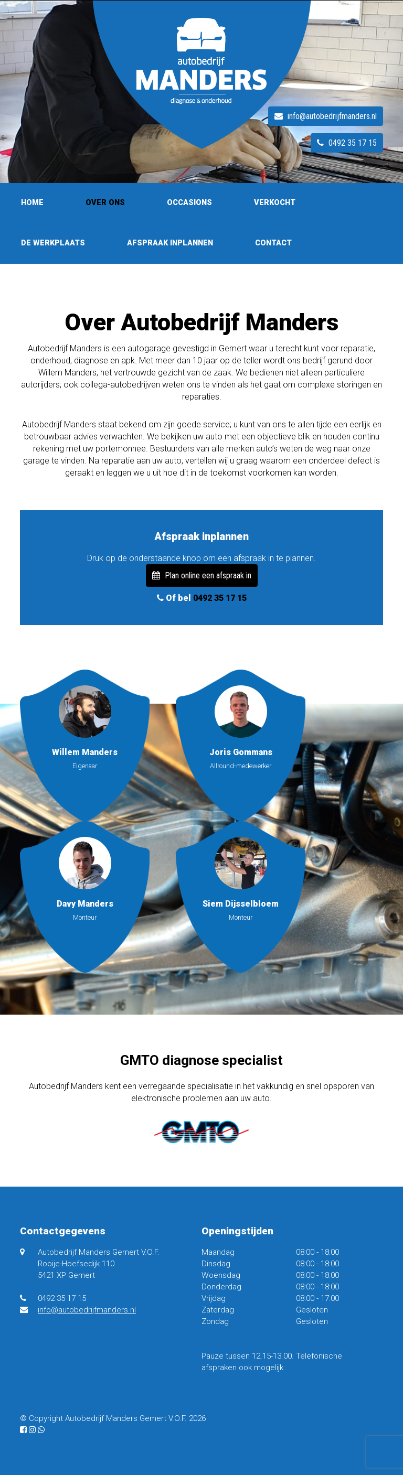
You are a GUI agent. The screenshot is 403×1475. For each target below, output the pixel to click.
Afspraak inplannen (170, 243)
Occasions (189, 202)
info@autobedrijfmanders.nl (325, 116)
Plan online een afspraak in (201, 575)
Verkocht (274, 202)
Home (32, 202)
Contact (273, 243)
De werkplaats (53, 243)
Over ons (105, 202)
